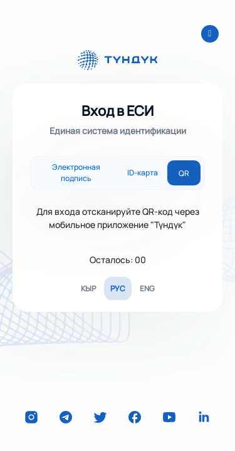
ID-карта (142, 172)
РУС (117, 288)
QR (184, 173)
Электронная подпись (76, 173)
